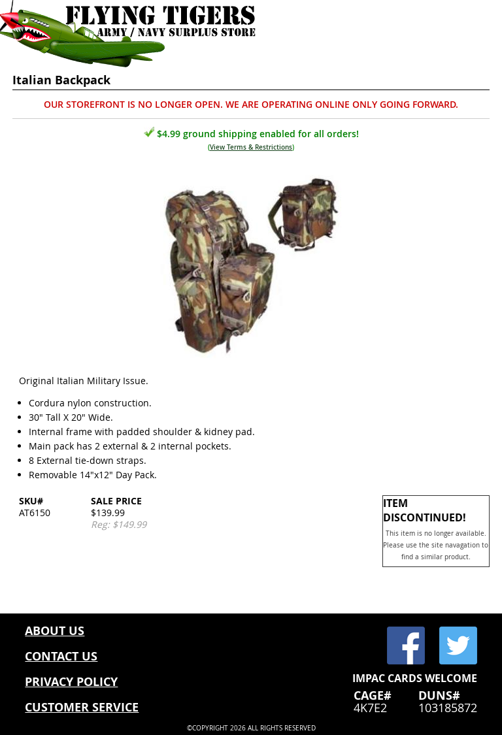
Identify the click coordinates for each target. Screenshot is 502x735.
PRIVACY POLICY (71, 682)
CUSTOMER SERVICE (82, 707)
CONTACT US (61, 656)
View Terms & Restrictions (251, 147)
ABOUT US (54, 631)
